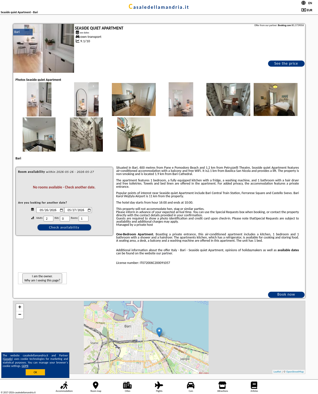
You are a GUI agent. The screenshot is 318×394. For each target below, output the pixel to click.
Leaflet (277, 371)
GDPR (25, 366)
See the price (286, 63)
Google (8, 359)
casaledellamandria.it (159, 7)
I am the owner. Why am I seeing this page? (42, 278)
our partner (164, 253)
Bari (17, 32)
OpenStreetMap (295, 371)
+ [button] (19, 307)
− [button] (19, 315)
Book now (286, 294)
